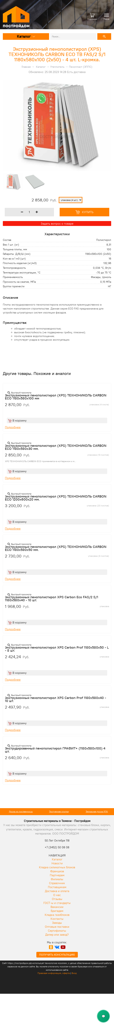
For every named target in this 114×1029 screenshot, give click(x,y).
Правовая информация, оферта (53, 973)
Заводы (57, 923)
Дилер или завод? (57, 934)
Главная (26, 66)
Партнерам (57, 875)
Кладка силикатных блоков (57, 867)
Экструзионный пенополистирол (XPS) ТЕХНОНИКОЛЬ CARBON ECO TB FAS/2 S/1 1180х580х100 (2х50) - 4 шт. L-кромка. (57, 54)
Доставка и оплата (57, 891)
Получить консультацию (57, 954)
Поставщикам (57, 887)
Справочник (57, 883)
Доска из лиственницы (57, 811)
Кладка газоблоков (57, 915)
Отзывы (57, 899)
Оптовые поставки (57, 926)
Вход (74, 973)
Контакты (57, 919)
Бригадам (57, 911)
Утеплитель (57, 66)
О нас (57, 895)
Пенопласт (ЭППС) (80, 66)
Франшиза (57, 871)
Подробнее (13, 427)
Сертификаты (57, 930)
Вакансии (57, 907)
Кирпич (19, 811)
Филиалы (57, 879)
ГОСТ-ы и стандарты (57, 903)
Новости (57, 863)
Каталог (26, 36)
